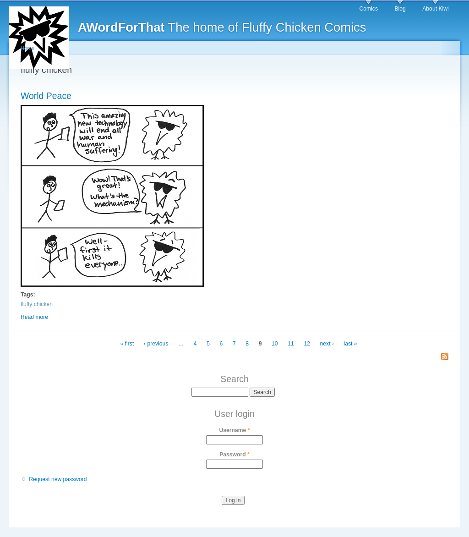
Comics (368, 8)
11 (291, 343)
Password (234, 454)
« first (127, 343)
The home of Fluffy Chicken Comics (222, 27)
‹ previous (156, 343)
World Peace (46, 96)
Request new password (58, 479)
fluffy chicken (37, 304)
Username (234, 430)
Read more (34, 317)
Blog (399, 8)
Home (27, 48)
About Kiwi (435, 8)
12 (307, 343)
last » (350, 343)
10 (275, 343)
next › (327, 343)
